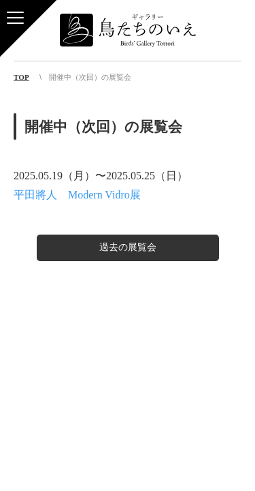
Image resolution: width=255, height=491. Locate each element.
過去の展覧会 (127, 246)
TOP (21, 77)
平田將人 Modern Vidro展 (77, 194)
